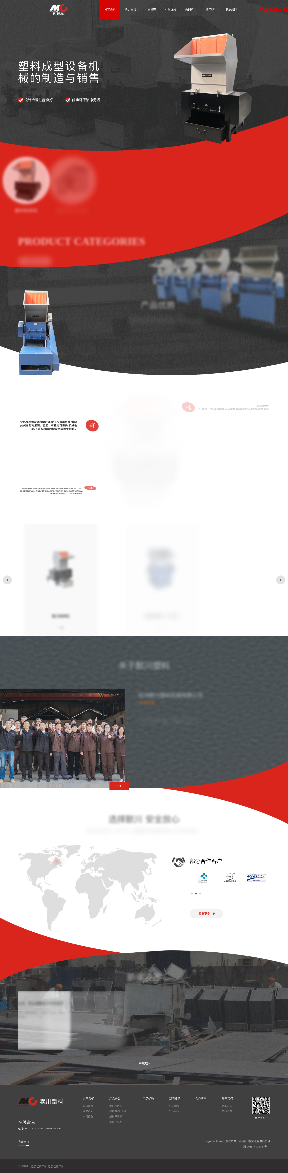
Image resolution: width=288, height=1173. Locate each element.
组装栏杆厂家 (39, 1166)
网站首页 (110, 9)
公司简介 (88, 1106)
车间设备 (88, 1116)
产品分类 (150, 9)
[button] (7, 579)
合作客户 (211, 9)
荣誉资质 (88, 1111)
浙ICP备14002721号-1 (256, 1146)
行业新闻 (174, 1111)
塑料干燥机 (115, 1116)
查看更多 (204, 914)
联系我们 (231, 9)
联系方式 (227, 1106)
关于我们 (130, 9)
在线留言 (227, 1111)
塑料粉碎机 (115, 1106)
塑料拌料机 (115, 1122)
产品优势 (170, 9)
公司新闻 (174, 1106)
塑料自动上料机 (118, 1111)
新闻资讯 (190, 9)
